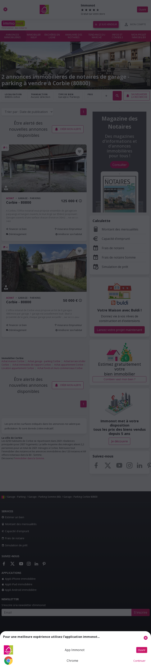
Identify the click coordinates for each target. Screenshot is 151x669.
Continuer (139, 661)
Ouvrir (141, 650)
